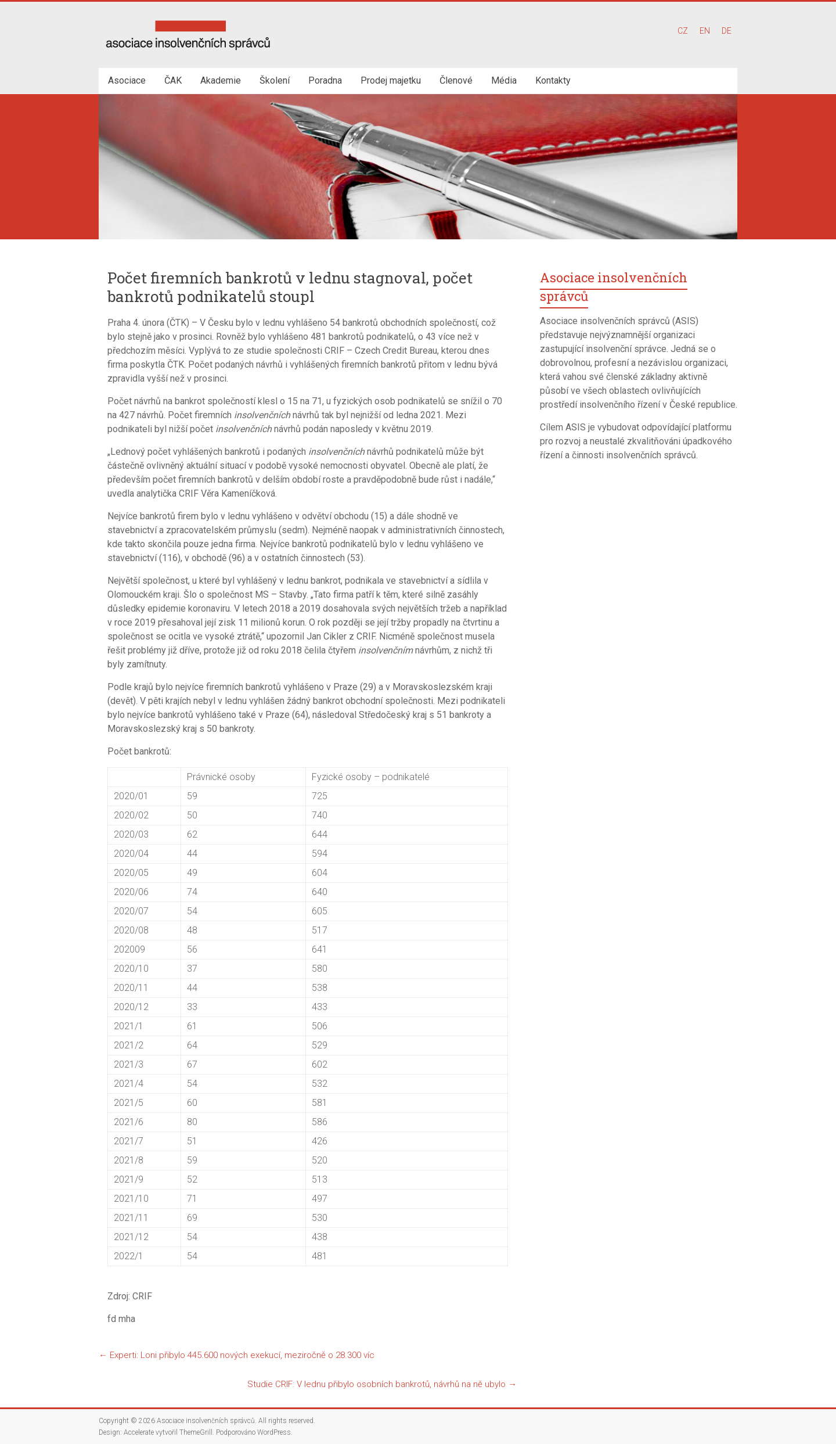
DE (727, 30)
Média (504, 80)
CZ (683, 30)
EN (705, 30)
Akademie (220, 80)
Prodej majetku (391, 80)
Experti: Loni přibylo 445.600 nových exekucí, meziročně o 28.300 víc (236, 1355)
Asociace (127, 80)
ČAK (173, 80)
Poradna (325, 80)
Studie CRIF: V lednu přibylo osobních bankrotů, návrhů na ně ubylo (382, 1384)
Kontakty (553, 80)
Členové (456, 80)
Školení (275, 80)
